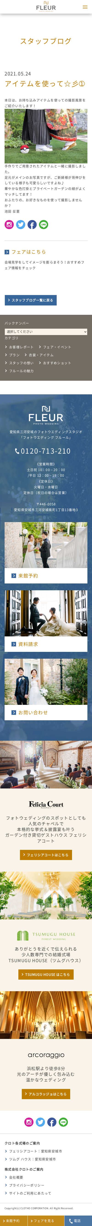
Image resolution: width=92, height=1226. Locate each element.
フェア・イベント (57, 347)
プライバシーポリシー (27, 1185)
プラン (14, 355)
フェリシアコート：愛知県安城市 (35, 1151)
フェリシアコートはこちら (47, 855)
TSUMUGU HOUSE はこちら (47, 974)
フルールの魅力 (21, 371)
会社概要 (16, 1177)
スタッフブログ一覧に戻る (32, 300)
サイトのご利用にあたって (30, 1193)
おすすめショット (57, 363)
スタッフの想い (21, 363)
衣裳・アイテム (41, 355)
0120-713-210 (46, 451)
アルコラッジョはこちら (48, 1094)
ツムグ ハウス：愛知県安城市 (32, 1159)
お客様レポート (21, 347)
